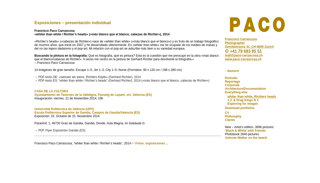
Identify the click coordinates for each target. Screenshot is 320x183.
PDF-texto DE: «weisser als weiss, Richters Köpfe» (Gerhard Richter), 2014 (89, 77)
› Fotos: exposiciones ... (150, 143)
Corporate (232, 85)
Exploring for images (242, 103)
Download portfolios (239, 108)
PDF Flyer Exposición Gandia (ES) (61, 130)
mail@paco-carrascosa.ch (244, 55)
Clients (230, 120)
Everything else (236, 92)
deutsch (232, 71)
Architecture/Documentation (245, 88)
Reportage (232, 81)
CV (227, 113)
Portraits (231, 78)
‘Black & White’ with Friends (245, 130)
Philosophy (233, 116)
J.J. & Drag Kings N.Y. (243, 100)
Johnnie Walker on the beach (246, 138)
